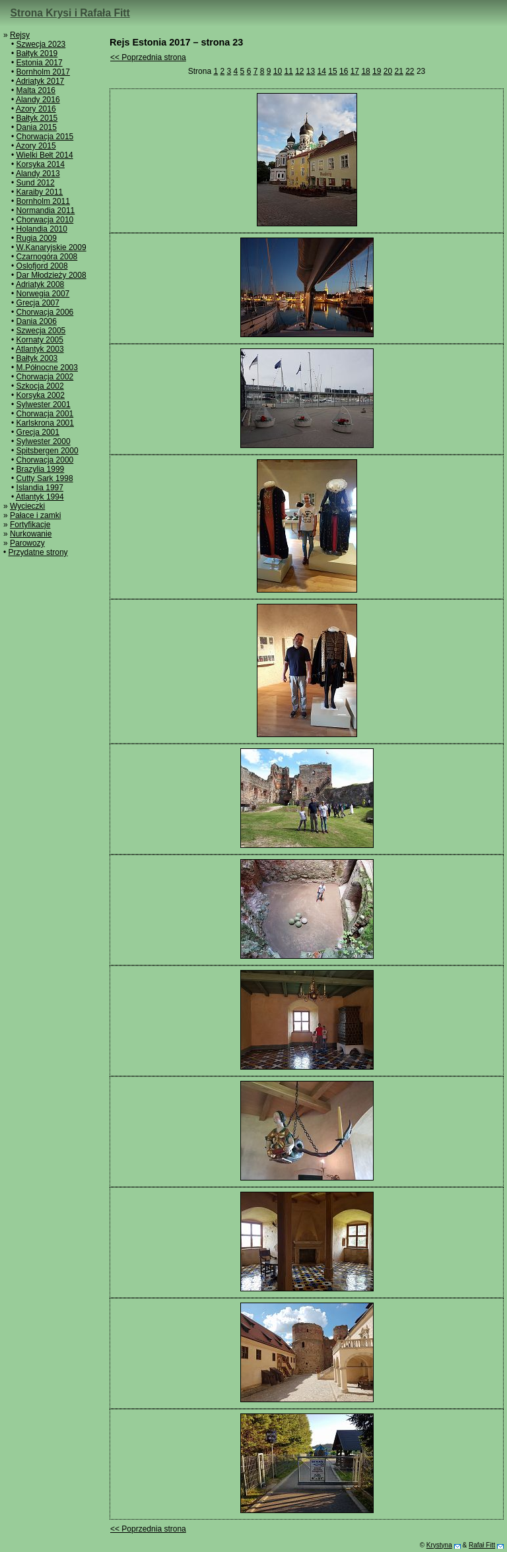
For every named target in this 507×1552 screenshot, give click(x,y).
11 (288, 71)
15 (332, 71)
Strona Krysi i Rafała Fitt (70, 12)
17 (355, 71)
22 (409, 71)
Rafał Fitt (482, 1545)
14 (322, 71)
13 (310, 71)
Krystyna (439, 1545)
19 (376, 71)
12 (299, 71)
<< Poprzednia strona (148, 57)
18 (365, 71)
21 (398, 71)
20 (388, 71)
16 (343, 71)
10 (277, 71)
